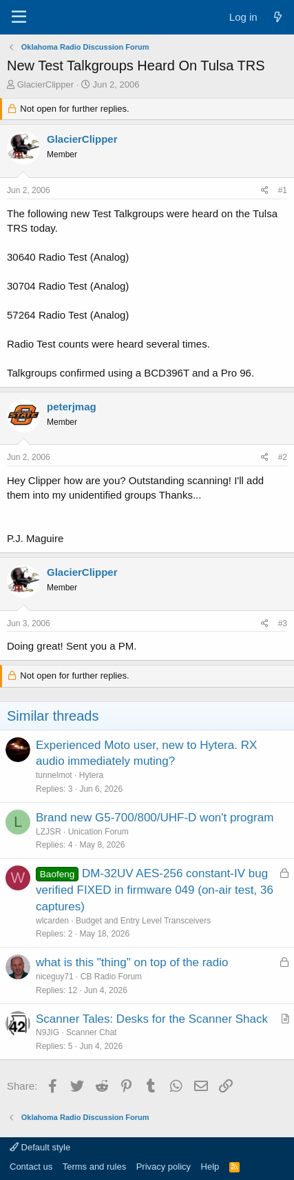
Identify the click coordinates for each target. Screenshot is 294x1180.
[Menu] (19, 17)
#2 (282, 457)
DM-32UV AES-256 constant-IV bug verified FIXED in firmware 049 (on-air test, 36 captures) (154, 890)
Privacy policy (163, 1166)
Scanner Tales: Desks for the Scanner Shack (152, 1019)
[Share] (264, 191)
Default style (40, 1147)
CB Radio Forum (111, 976)
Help (210, 1166)
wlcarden (52, 921)
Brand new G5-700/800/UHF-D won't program (154, 817)
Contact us (31, 1166)
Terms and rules (94, 1166)
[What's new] (277, 17)
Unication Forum (98, 832)
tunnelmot (54, 775)
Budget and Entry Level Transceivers (143, 921)
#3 (282, 623)
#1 (282, 190)
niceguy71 (55, 976)
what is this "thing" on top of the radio (132, 962)
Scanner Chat (91, 1032)
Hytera (91, 775)
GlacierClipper (45, 84)
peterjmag (71, 406)
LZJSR (48, 832)
